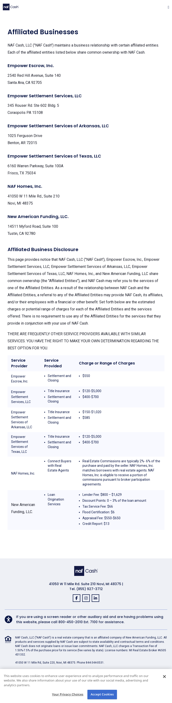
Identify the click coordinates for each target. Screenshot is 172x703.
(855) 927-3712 (89, 589)
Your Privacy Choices (67, 694)
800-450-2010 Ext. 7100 (78, 622)
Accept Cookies (102, 694)
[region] (86, 686)
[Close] (164, 676)
